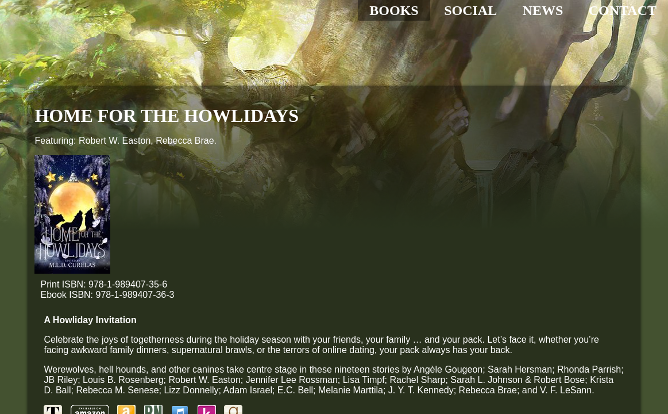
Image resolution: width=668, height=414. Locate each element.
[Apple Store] (274, 276)
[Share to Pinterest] (258, 338)
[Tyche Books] (147, 276)
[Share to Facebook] (153, 338)
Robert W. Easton (114, 140)
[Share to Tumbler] (223, 338)
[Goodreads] (327, 276)
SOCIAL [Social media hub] (470, 10)
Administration (111, 382)
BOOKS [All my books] (393, 10)
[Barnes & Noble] (247, 276)
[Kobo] (300, 276)
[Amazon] (220, 276)
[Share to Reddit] (292, 338)
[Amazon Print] (184, 276)
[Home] (126, 63)
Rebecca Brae (185, 140)
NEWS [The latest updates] (543, 10)
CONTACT (623, 10)
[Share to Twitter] (188, 338)
